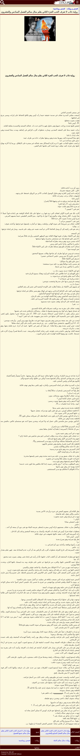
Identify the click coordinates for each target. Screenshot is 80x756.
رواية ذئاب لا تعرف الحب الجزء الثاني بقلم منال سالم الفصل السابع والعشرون (55, 732)
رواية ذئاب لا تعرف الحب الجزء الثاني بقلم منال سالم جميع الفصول (15, 732)
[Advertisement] (40, 57)
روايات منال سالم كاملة (62, 740)
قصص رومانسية (24, 740)
